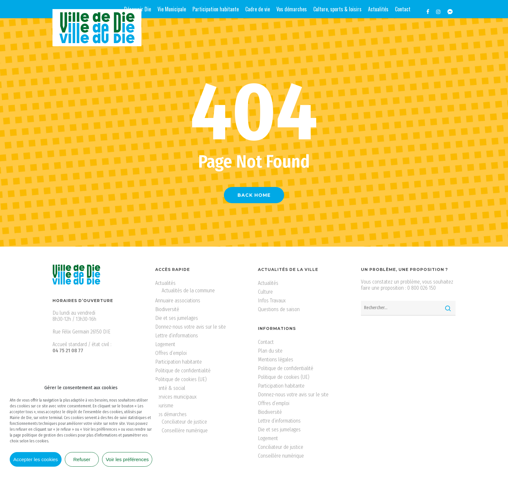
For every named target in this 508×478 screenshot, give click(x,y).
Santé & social (170, 388)
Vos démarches (171, 414)
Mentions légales (275, 359)
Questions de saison (279, 309)
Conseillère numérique (185, 430)
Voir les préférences (127, 459)
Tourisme (164, 405)
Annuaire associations (177, 300)
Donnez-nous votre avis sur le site (190, 327)
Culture (265, 292)
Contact (266, 342)
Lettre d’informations (176, 335)
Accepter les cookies (35, 459)
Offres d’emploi (171, 353)
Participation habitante (178, 362)
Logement (165, 344)
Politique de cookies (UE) (181, 379)
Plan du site (270, 351)
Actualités (165, 283)
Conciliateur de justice (184, 422)
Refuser (81, 459)
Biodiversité (167, 309)
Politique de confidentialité (183, 370)
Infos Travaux (272, 300)
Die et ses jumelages (176, 318)
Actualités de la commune (188, 290)
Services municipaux (176, 397)
